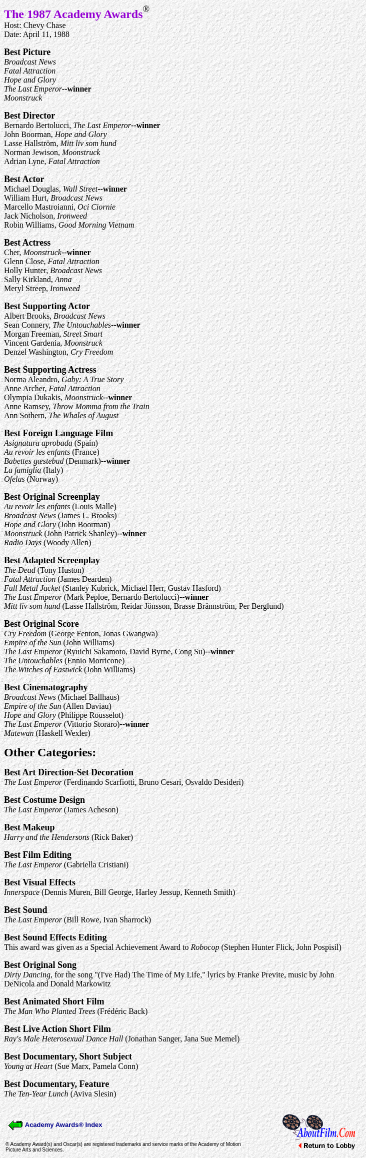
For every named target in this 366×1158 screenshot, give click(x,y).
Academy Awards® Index (55, 1124)
